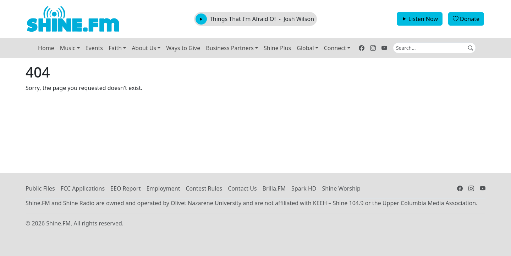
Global (305, 48)
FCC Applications (83, 188)
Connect (335, 48)
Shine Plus (277, 48)
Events (94, 48)
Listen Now (419, 19)
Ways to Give (183, 48)
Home (46, 48)
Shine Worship (341, 188)
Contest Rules (204, 188)
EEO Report (125, 188)
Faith (115, 48)
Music (68, 48)
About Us (144, 48)
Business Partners (230, 48)
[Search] (434, 47)
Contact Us (242, 188)
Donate (466, 19)
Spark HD (303, 188)
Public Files (40, 188)
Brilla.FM (274, 188)
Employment (163, 188)
